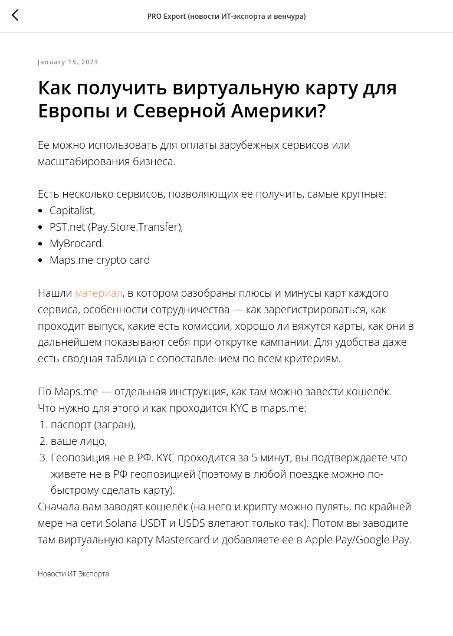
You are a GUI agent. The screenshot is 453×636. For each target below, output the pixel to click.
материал (98, 293)
